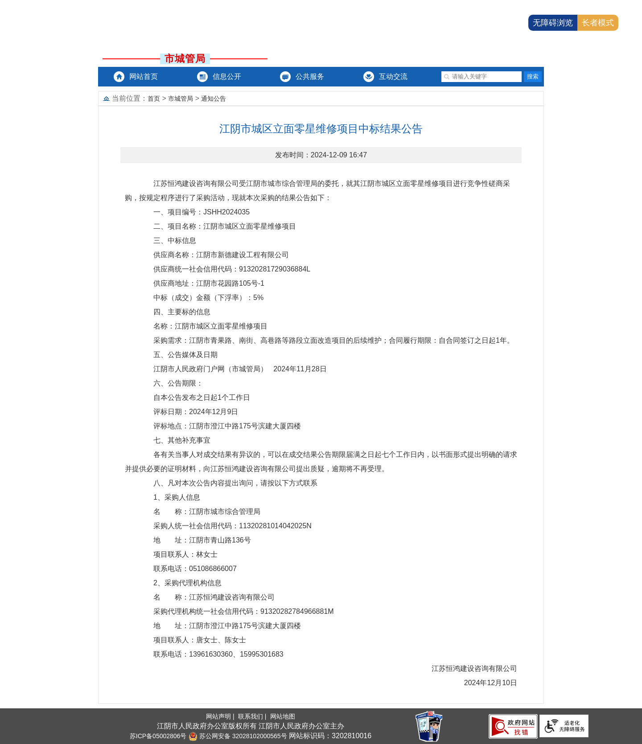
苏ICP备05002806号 (158, 736)
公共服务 (310, 76)
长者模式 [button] (598, 22)
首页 (154, 98)
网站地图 (282, 716)
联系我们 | (253, 716)
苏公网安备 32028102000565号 (238, 736)
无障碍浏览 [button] (553, 22)
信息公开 (227, 76)
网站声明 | (221, 716)
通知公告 (213, 98)
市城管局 (180, 98)
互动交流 (393, 76)
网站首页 (143, 76)
